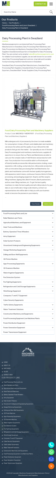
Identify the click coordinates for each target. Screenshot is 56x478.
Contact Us (40, 4)
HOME (6, 362)
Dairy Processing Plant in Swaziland (15, 28)
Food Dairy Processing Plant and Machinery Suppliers (29, 130)
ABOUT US (7, 365)
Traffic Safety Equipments (11, 444)
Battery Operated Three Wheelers (13, 394)
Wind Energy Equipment (11, 435)
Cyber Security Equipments (12, 441)
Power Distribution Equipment (12, 457)
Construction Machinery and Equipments (16, 451)
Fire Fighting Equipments (11, 429)
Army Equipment (9, 397)
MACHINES (7, 368)
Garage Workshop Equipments (12, 407)
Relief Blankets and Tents (11, 385)
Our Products (14, 23)
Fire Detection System (10, 426)
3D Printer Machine (9, 413)
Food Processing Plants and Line (13, 382)
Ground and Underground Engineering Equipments (18, 404)
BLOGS (6, 371)
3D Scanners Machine (10, 419)
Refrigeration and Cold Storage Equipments (16, 432)
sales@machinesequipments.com (41, 54)
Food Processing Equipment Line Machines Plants (18, 454)
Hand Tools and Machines (11, 391)
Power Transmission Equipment (13, 463)
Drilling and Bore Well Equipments (14, 410)
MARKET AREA (8, 375)
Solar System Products (10, 401)
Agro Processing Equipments (12, 416)
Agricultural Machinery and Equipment (15, 388)
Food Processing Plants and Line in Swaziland (18, 25)
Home (4, 23)
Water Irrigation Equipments (12, 423)
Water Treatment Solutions (11, 447)
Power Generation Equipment (12, 460)
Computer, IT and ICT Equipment (13, 438)
